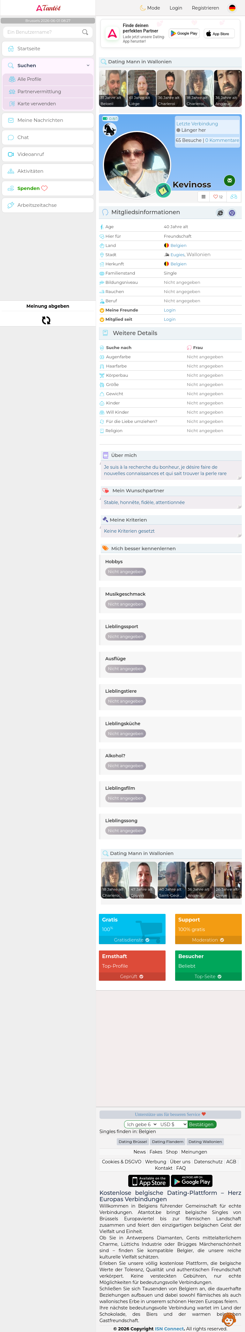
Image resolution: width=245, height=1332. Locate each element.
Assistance (229, 1319)
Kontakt (164, 1168)
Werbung (156, 1162)
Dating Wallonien (205, 1141)
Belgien (179, 245)
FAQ (181, 1168)
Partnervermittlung (35, 91)
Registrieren (205, 8)
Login (176, 8)
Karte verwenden (32, 104)
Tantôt (48, 8)
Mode (150, 8)
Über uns (180, 1162)
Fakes (156, 1152)
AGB (231, 1162)
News (139, 1152)
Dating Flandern (167, 1141)
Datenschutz (208, 1162)
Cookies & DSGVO (122, 1162)
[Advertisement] (170, 33)
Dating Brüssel (133, 1141)
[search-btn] (85, 32)
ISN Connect (169, 1329)
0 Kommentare (222, 140)
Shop (171, 1152)
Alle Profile (25, 79)
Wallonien (199, 254)
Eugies (178, 254)
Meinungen (194, 1152)
